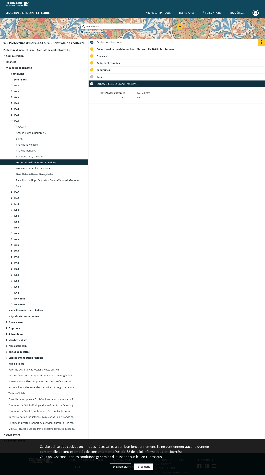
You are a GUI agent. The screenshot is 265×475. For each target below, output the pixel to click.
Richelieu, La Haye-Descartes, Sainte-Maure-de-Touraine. (48, 180)
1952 (16, 221)
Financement (16, 322)
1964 (16, 292)
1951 (16, 215)
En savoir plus (121, 466)
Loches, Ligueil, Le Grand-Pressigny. (36, 162)
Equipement (13, 434)
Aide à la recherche (93, 32)
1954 (16, 233)
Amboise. (21, 127)
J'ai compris (143, 466)
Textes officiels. (17, 393)
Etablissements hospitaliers (27, 310)
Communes (17, 73)
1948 (16, 198)
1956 (16, 245)
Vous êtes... (237, 12)
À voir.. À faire (212, 12)
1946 (16, 121)
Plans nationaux (17, 345)
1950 (16, 209)
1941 (16, 91)
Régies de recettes (19, 351)
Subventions (15, 334)
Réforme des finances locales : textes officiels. (34, 369)
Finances (11, 61)
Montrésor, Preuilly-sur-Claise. (33, 168)
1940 (16, 85)
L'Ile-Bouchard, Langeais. (30, 156)
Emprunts (14, 328)
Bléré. (19, 138)
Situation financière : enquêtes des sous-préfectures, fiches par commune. (42, 381)
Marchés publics (17, 340)
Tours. (19, 186)
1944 (16, 109)
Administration (15, 55)
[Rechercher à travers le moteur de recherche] (113, 26)
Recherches (186, 12)
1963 (16, 286)
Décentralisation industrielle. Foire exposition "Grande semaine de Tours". (42, 417)
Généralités (20, 79)
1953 (16, 227)
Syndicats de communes (25, 316)
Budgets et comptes (20, 67)
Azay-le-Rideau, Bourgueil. (31, 132)
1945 (16, 115)
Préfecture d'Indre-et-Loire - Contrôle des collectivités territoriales (37, 50)
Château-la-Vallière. (27, 144)
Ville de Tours (16, 363)
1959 (16, 263)
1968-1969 (19, 304)
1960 (16, 269)
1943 (16, 103)
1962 (16, 280)
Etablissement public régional (25, 357)
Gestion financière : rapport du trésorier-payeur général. (40, 375)
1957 (16, 251)
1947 (16, 192)
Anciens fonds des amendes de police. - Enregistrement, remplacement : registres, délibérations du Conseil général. (42, 387)
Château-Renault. (26, 150)
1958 (16, 257)
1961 (16, 274)
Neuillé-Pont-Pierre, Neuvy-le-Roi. (35, 174)
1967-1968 (19, 298)
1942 (16, 97)
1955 (16, 239)
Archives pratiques (158, 12)
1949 (16, 203)
